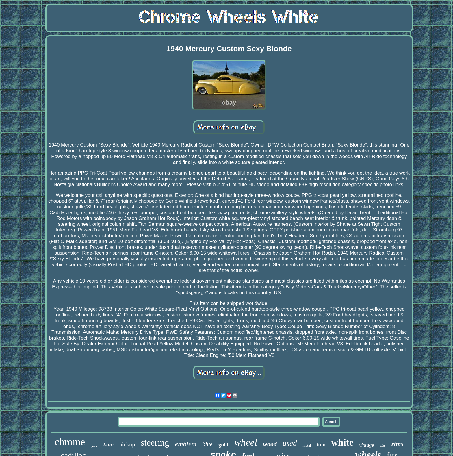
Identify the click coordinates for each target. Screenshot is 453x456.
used (290, 443)
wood (270, 444)
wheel (245, 442)
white (342, 442)
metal (306, 445)
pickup (127, 444)
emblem (185, 444)
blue (207, 444)
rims (397, 444)
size (383, 445)
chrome (70, 442)
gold (223, 445)
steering (155, 443)
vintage (366, 445)
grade (94, 446)
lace (108, 445)
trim (321, 445)
